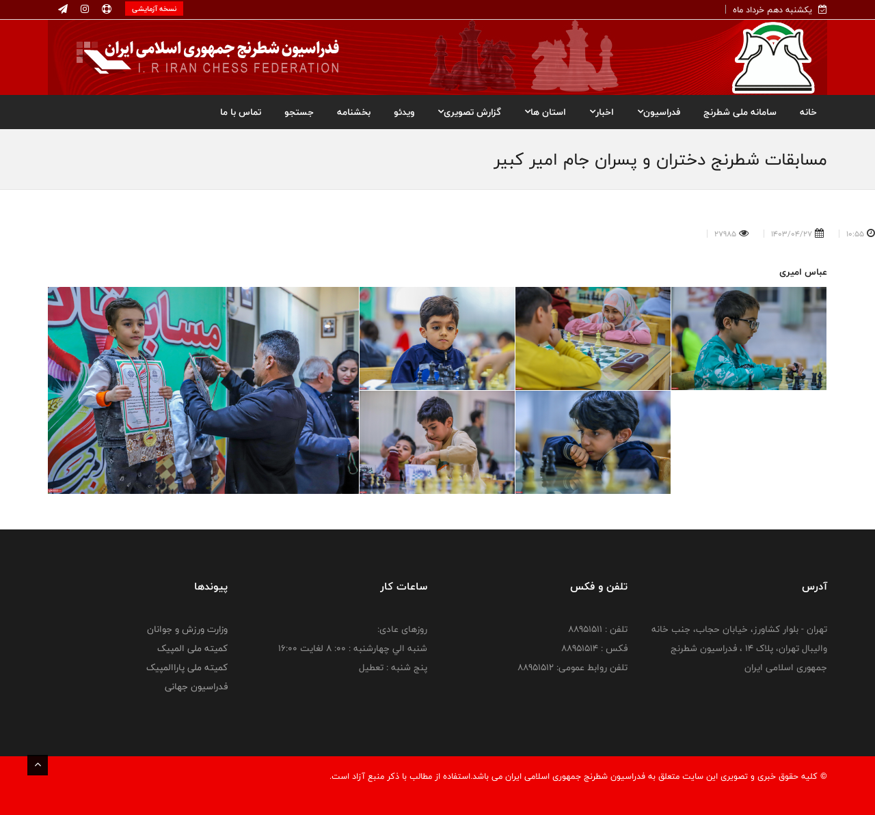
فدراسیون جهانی (196, 686)
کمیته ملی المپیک (192, 648)
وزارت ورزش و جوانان (187, 629)
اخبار (601, 112)
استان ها (545, 112)
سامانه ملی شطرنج (740, 112)
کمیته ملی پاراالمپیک (187, 667)
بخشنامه (354, 112)
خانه (808, 112)
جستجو (299, 112)
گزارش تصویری (469, 112)
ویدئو (404, 112)
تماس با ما (240, 112)
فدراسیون (658, 112)
